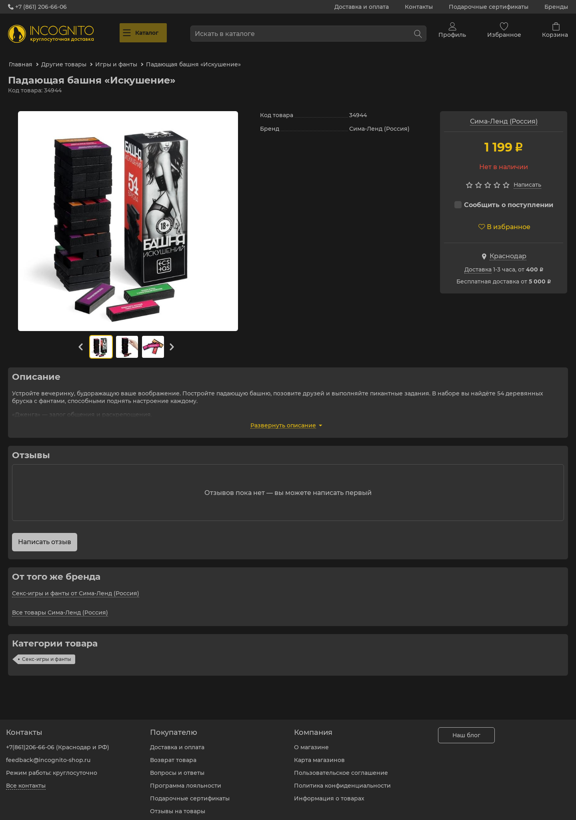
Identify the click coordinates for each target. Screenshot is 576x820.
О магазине (311, 741)
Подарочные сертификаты (488, 6)
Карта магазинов (319, 754)
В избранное (504, 218)
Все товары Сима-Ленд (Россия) (60, 604)
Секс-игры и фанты (46, 651)
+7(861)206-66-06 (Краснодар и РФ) (57, 741)
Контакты (419, 6)
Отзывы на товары (177, 805)
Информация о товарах (329, 792)
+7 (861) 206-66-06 (37, 6)
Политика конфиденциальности (342, 779)
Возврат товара (173, 754)
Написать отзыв (44, 533)
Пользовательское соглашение (341, 766)
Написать (527, 176)
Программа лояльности (185, 779)
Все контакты (26, 779)
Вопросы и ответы (177, 766)
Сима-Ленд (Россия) (504, 113)
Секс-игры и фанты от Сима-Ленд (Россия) (75, 585)
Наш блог (466, 729)
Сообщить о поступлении (503, 196)
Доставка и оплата (361, 6)
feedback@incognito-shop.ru (48, 754)
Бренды (556, 6)
